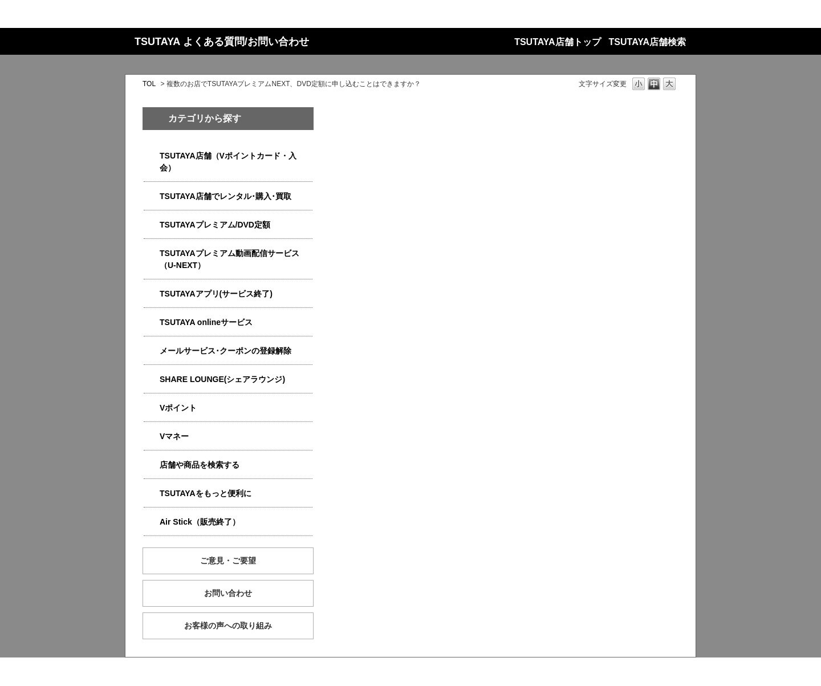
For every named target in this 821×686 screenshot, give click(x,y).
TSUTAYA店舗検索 (647, 42)
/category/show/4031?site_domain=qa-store (152, 225)
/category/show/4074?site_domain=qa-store (152, 408)
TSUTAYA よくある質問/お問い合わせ (222, 41)
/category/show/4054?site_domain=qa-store (152, 196)
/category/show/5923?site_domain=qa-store (152, 253)
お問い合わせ (228, 593)
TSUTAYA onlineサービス (206, 322)
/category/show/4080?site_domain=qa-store (152, 351)
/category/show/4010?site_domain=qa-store (152, 322)
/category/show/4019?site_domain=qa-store (152, 294)
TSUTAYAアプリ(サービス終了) (216, 293)
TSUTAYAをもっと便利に (205, 493)
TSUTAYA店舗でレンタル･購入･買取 (225, 196)
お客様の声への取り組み (228, 625)
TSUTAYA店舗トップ (557, 42)
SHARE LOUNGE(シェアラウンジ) (222, 379)
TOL (149, 84)
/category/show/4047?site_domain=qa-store (152, 156)
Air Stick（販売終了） (200, 521)
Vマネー (174, 436)
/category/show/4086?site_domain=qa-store (152, 465)
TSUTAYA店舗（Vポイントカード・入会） (228, 161)
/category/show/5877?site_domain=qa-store (152, 379)
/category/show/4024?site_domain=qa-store (152, 494)
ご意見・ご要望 (228, 560)
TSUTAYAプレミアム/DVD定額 (215, 224)
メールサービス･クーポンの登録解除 (225, 350)
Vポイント (178, 407)
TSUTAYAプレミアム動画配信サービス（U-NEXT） (229, 259)
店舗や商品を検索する (199, 464)
